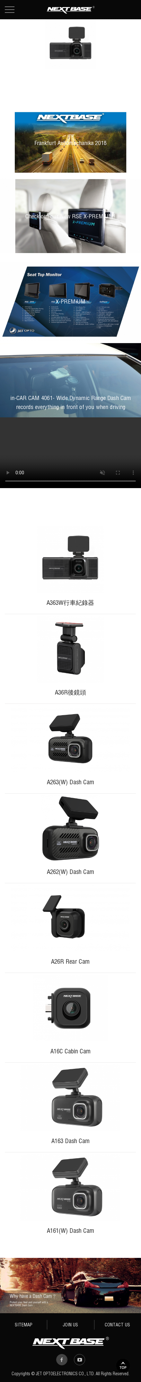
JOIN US (70, 1324)
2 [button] (124, 62)
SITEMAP (23, 1324)
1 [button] (117, 62)
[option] (70, 44)
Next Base (71, 9)
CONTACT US (117, 1324)
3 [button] (130, 62)
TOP (123, 1365)
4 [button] (136, 62)
